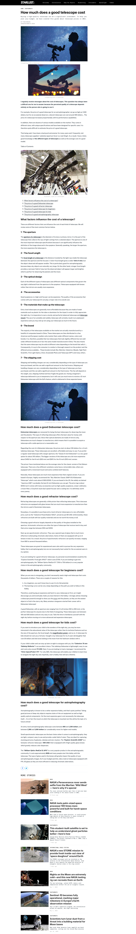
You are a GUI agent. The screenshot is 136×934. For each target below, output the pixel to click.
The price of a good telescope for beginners (39, 209)
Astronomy (46, 2)
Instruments (92, 2)
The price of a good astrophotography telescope (41, 214)
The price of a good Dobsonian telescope (38, 203)
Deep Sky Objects (69, 2)
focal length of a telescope (33, 258)
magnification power (60, 633)
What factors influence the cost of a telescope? (41, 200)
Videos (112, 2)
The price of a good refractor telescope (38, 206)
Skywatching (82, 2)
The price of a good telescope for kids (37, 212)
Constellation (56, 2)
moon (55, 598)
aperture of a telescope (32, 237)
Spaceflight (103, 2)
